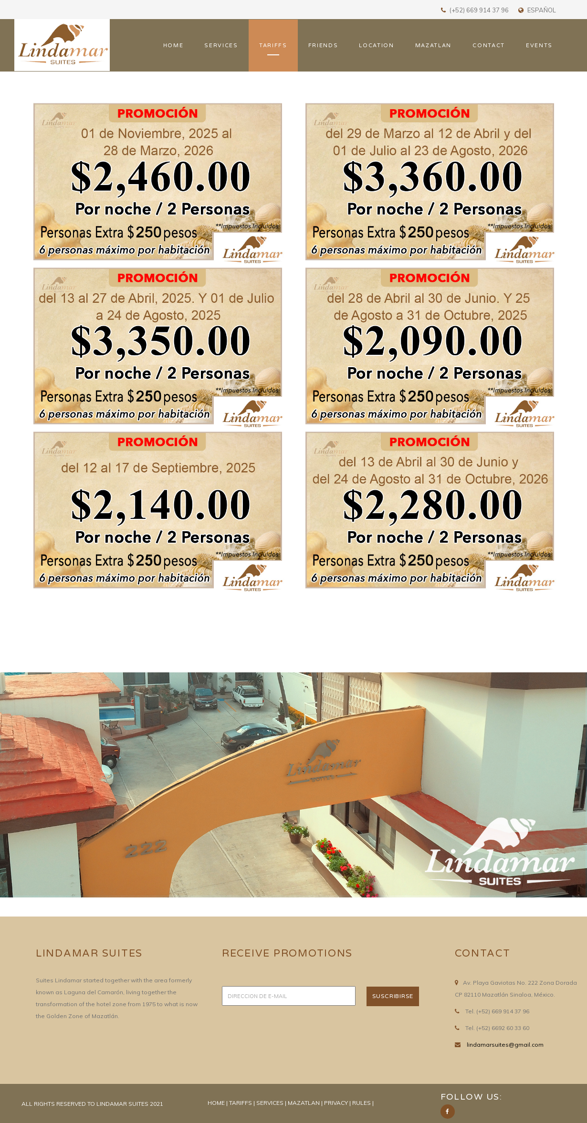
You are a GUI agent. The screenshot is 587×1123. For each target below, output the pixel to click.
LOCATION (376, 45)
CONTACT (488, 45)
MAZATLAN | (306, 1102)
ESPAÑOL (541, 10)
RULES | (363, 1102)
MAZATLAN (433, 45)
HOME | (218, 1102)
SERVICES (221, 45)
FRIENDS (323, 45)
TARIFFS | (242, 1102)
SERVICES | (272, 1102)
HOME (173, 45)
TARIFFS (273, 45)
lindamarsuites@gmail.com (505, 1044)
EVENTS (539, 45)
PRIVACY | (337, 1102)
